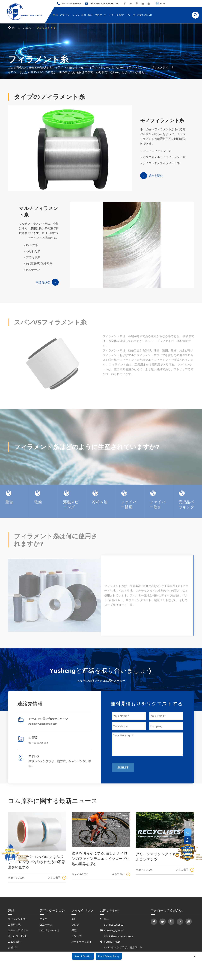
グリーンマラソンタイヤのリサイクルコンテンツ (165, 834)
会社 (83, 15)
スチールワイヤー (18, 907)
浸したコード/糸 (17, 913)
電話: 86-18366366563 (111, 899)
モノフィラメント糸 (146, 117)
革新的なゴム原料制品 (20, 930)
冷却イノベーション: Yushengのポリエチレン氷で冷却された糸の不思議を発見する (36, 839)
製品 (55, 15)
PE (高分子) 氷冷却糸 (55, 240)
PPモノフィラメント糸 (138, 142)
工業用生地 (14, 902)
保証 (90, 15)
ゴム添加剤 (14, 919)
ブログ (98, 15)
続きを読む (134, 167)
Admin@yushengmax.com (102, 3)
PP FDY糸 (48, 222)
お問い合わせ (144, 15)
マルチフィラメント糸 (50, 196)
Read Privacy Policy (108, 956)
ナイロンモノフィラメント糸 (142, 155)
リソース (130, 15)
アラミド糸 (49, 234)
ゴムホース (46, 902)
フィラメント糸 (46, 28)
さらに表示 (57, 855)
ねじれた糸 (49, 228)
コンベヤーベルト (50, 907)
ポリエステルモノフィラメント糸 (145, 148)
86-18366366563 (69, 3)
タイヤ (43, 896)
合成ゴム (13, 924)
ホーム (16, 28)
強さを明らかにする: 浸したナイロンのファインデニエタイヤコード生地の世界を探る (101, 836)
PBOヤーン (49, 247)
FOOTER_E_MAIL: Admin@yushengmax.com (116, 910)
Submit (122, 745)
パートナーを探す (114, 15)
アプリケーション (69, 15)
